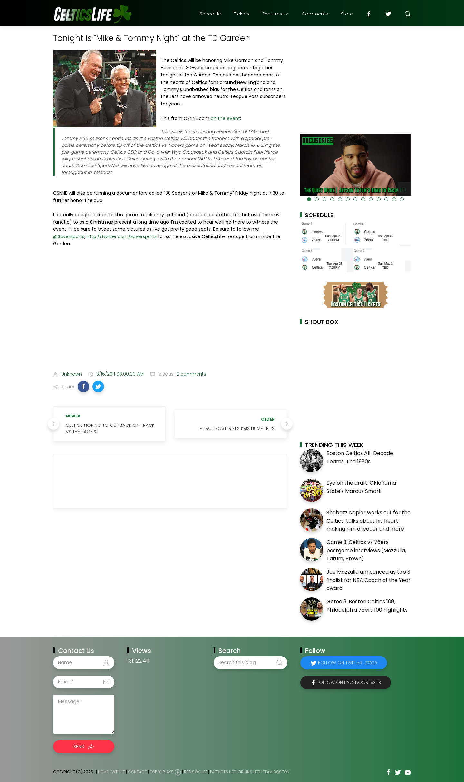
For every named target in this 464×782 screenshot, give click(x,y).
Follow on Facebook (349, 682)
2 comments (190, 374)
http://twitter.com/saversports (122, 236)
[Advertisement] (170, 315)
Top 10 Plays (162, 772)
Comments (315, 14)
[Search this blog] (250, 662)
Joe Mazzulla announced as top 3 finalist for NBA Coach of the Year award (368, 580)
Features (275, 14)
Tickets (241, 14)
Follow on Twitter (347, 662)
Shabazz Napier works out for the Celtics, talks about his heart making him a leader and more (368, 521)
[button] (83, 386)
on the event (225, 118)
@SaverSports (68, 236)
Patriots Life (223, 772)
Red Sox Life (195, 772)
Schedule (210, 14)
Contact (137, 772)
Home (103, 772)
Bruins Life (249, 772)
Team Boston (276, 772)
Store (347, 14)
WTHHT (118, 772)
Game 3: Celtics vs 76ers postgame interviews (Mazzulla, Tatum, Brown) (366, 550)
